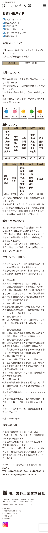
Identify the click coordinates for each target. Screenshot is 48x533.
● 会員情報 (6, 518)
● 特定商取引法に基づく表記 (12, 511)
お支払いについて (13, 19)
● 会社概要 (6, 508)
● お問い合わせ (7, 516)
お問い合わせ (11, 36)
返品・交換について (14, 29)
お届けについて (12, 23)
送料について (11, 26)
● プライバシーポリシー (10, 513)
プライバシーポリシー (15, 33)
